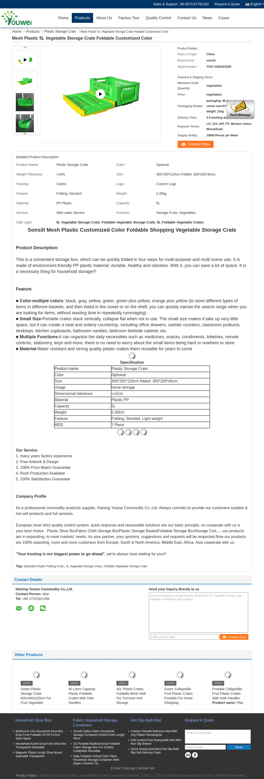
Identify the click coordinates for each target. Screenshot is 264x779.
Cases (223, 18)
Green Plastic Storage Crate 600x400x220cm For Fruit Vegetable (36, 696)
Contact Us (186, 18)
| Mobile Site (145, 768)
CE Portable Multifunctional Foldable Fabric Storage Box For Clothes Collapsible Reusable (96, 747)
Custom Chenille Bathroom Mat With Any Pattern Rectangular (154, 733)
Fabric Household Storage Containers (95, 722)
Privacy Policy (26, 775)
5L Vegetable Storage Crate (84, 566)
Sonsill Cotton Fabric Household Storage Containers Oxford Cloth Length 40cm (99, 735)
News (207, 18)
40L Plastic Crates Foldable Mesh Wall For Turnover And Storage (131, 696)
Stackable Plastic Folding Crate (44, 566)
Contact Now (199, 144)
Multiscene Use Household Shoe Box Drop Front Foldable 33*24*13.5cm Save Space (39, 735)
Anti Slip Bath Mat (146, 720)
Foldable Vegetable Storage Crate (125, 566)
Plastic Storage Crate (60, 31)
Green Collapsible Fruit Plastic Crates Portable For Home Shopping (178, 696)
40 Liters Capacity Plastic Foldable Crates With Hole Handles (81, 696)
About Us (104, 18)
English (257, 4)
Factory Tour (129, 18)
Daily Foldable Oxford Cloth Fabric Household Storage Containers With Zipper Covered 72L (96, 760)
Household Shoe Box (33, 720)
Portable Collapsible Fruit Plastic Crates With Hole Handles (227, 693)
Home (63, 18)
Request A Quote (227, 4)
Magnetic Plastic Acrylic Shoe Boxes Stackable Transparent (39, 754)
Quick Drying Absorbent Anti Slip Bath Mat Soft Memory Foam (155, 750)
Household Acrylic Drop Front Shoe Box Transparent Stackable (41, 745)
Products (82, 18)
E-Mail (115, 768)
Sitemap (129, 768)
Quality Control (158, 18)
